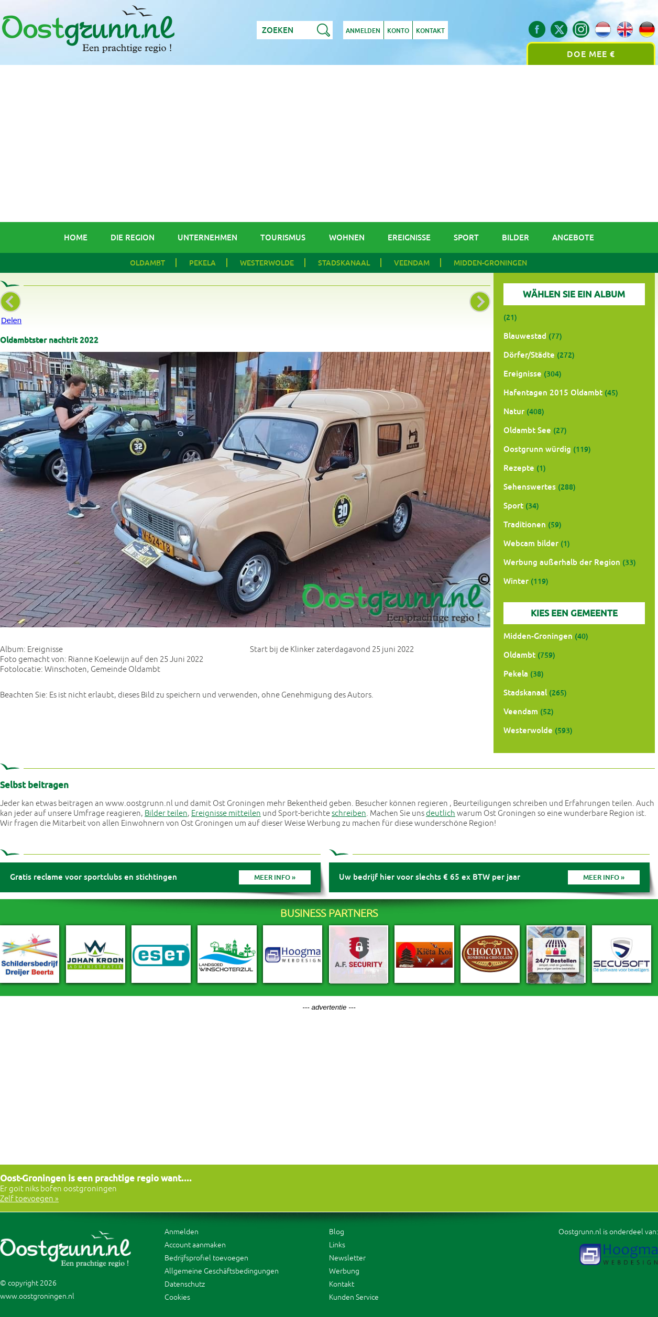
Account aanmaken (195, 1245)
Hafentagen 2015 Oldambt (552, 392)
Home (75, 237)
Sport (466, 237)
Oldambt (147, 263)
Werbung (344, 1271)
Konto (399, 31)
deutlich (440, 813)
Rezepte (518, 468)
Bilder (515, 237)
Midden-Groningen (490, 263)
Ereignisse (409, 237)
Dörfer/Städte (529, 355)
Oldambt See (527, 430)
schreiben (349, 813)
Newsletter (347, 1258)
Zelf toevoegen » (29, 1199)
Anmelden (363, 31)
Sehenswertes (529, 487)
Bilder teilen (166, 813)
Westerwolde (267, 263)
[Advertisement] (329, 143)
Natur (513, 411)
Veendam (412, 263)
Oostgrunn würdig (537, 449)
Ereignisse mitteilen (226, 813)
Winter (516, 581)
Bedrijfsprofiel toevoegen (206, 1258)
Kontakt (430, 31)
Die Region (133, 237)
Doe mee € (591, 54)
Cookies (177, 1297)
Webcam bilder (530, 543)
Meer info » (274, 877)
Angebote (573, 237)
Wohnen (347, 237)
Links (337, 1245)
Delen (11, 320)
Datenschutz (185, 1284)
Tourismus (282, 237)
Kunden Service (354, 1297)
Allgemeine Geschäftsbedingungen (222, 1271)
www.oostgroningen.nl (37, 1296)
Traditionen (524, 524)
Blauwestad (524, 336)
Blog (336, 1231)
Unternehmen (207, 237)
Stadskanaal (344, 263)
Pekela (202, 263)
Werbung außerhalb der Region (561, 562)
